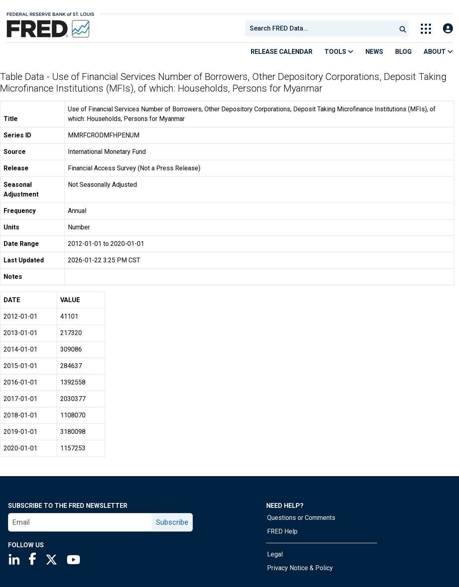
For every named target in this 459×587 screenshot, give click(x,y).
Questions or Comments (301, 518)
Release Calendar (281, 51)
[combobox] (320, 28)
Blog (403, 51)
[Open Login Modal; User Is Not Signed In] (448, 29)
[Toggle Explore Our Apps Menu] (426, 29)
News (374, 51)
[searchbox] (322, 28)
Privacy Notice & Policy (300, 568)
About (438, 51)
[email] (80, 522)
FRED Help (282, 531)
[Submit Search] (403, 28)
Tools (338, 51)
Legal (275, 554)
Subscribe (172, 522)
